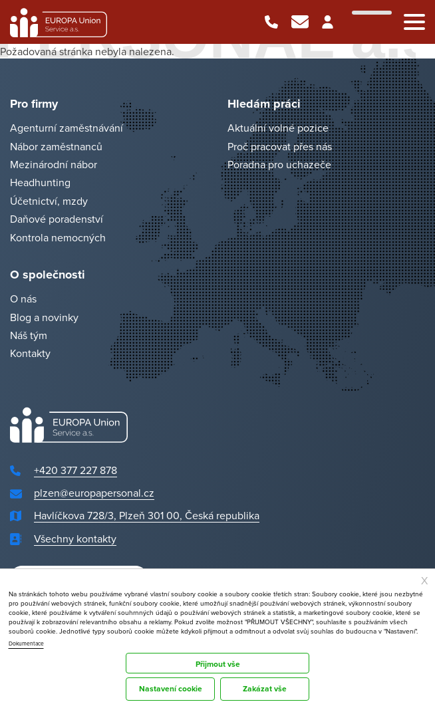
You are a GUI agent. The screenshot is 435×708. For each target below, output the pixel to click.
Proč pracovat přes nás (279, 146)
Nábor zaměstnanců (56, 146)
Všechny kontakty (75, 538)
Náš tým (28, 335)
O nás (23, 299)
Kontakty (30, 353)
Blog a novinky (44, 317)
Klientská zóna (328, 22)
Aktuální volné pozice (278, 128)
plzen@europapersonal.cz (300, 22)
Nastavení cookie (170, 688)
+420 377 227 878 (271, 22)
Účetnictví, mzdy (49, 200)
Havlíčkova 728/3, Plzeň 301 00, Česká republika (146, 516)
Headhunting (40, 183)
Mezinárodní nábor (53, 164)
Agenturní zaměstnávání (66, 128)
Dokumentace (26, 644)
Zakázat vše (265, 688)
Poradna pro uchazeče (279, 164)
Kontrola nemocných (58, 237)
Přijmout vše (218, 663)
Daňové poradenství (56, 219)
